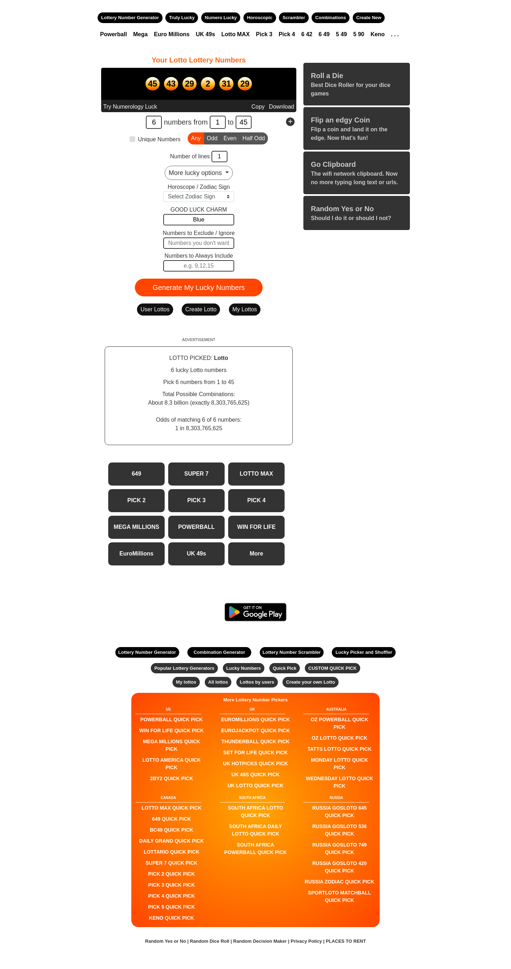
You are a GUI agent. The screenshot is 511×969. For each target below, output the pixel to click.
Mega (140, 34)
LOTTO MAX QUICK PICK (172, 808)
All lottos (218, 682)
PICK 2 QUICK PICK (171, 874)
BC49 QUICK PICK (171, 830)
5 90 (358, 34)
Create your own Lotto (310, 682)
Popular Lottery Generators (184, 668)
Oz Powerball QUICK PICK (339, 723)
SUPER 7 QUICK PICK (171, 863)
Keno (377, 34)
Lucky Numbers (243, 668)
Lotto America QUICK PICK (171, 763)
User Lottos (155, 309)
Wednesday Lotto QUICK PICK (339, 782)
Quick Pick (284, 668)
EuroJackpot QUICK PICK (255, 730)
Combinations (330, 17)
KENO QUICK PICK (171, 918)
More (256, 554)
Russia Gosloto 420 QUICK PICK (339, 867)
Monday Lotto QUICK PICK (339, 763)
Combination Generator (219, 652)
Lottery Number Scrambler (292, 652)
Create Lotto (200, 309)
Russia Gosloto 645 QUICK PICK (339, 811)
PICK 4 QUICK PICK (171, 896)
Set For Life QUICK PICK (255, 752)
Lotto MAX (235, 34)
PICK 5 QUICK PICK (171, 907)
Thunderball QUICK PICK (255, 741)
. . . (395, 34)
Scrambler (293, 17)
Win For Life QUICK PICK (171, 730)
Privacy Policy (306, 941)
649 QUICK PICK (171, 819)
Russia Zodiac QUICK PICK (339, 882)
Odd (212, 137)
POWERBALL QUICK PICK (171, 719)
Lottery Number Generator (130, 17)
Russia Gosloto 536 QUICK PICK (339, 830)
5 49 (341, 34)
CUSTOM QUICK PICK (332, 668)
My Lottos (244, 309)
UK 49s (205, 34)
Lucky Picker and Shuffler (364, 652)
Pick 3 (264, 34)
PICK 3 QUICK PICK (171, 885)
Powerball (113, 34)
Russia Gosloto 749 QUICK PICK (339, 848)
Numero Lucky (221, 17)
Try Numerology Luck (130, 107)
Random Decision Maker (260, 941)
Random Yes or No (165, 941)
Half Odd (253, 137)
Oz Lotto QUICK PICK (339, 738)
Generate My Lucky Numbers (199, 287)
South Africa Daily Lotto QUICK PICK (255, 830)
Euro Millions (171, 34)
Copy (257, 107)
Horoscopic (260, 17)
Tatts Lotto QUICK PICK (339, 749)
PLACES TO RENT (346, 941)
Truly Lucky (181, 17)
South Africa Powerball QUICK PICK (255, 848)
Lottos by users (257, 682)
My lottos (186, 682)
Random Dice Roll (210, 941)
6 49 (324, 34)
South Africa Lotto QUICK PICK (255, 811)
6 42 (306, 34)
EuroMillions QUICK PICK (255, 719)
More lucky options (196, 172)
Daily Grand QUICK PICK (171, 841)
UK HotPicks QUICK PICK (255, 763)
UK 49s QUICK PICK (255, 774)
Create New (368, 17)
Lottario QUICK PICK (171, 852)
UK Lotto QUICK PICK (255, 785)
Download (281, 107)
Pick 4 (287, 34)
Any (196, 137)
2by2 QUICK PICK (171, 778)
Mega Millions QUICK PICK (171, 745)
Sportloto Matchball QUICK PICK (339, 896)
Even (230, 137)
